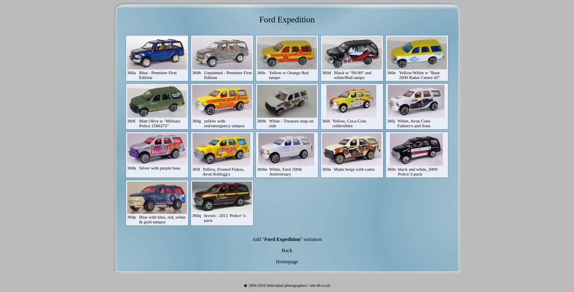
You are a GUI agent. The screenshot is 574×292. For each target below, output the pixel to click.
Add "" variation (287, 239)
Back (287, 250)
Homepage (287, 261)
